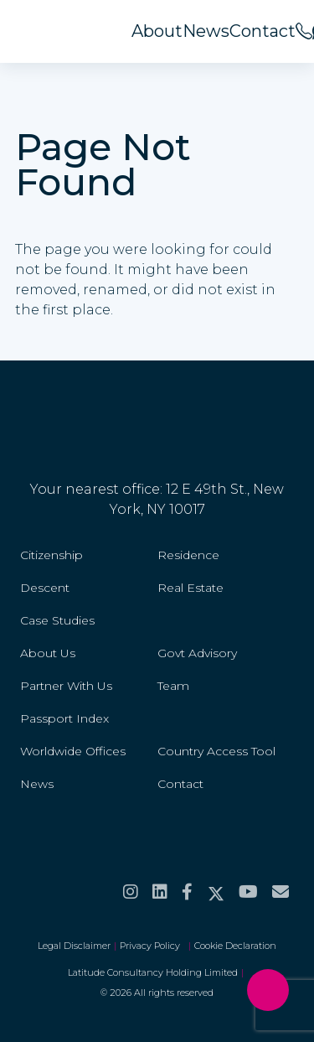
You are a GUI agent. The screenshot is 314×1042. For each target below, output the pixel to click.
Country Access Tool (216, 751)
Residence (188, 554)
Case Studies (57, 620)
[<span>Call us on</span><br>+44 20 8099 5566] (304, 31)
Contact (262, 31)
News (206, 31)
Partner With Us (66, 685)
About (157, 31)
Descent (44, 587)
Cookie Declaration (235, 945)
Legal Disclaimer (74, 945)
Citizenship (51, 554)
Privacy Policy (152, 945)
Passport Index (64, 718)
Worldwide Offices (73, 751)
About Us (47, 653)
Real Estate (190, 587)
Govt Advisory (197, 653)
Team (173, 685)
